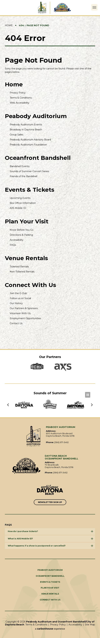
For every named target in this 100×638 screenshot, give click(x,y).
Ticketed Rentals (19, 266)
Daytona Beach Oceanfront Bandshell (65, 8)
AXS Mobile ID (18, 208)
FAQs (13, 244)
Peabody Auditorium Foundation (28, 144)
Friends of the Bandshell (23, 176)
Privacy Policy (17, 92)
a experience (50, 628)
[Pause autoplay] (87, 395)
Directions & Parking (21, 234)
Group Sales (16, 134)
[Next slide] (91, 404)
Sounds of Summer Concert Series (29, 171)
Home (9, 25)
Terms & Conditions (21, 97)
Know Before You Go (21, 229)
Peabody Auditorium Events (26, 124)
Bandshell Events (19, 166)
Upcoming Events (20, 198)
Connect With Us (30, 284)
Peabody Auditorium (36, 116)
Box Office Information (23, 203)
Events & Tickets (29, 189)
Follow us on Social (20, 298)
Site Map (90, 624)
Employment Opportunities (25, 318)
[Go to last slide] (8, 404)
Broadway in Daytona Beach (26, 129)
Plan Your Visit (26, 221)
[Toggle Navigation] (94, 7)
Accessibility (16, 239)
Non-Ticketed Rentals (22, 271)
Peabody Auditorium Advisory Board (30, 139)
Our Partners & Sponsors (24, 308)
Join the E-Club (18, 293)
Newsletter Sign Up (50, 502)
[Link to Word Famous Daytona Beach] (50, 490)
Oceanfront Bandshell (38, 157)
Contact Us (16, 323)
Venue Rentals (26, 258)
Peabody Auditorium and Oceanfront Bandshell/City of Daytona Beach (35, 8)
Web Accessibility (19, 102)
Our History (16, 303)
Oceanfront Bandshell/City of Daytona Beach (26, 466)
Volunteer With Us (20, 313)
